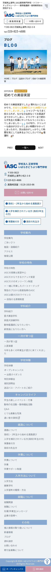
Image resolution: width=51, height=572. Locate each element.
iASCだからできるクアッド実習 (19, 277)
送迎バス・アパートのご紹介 (18, 387)
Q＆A (6, 409)
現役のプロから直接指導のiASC (19, 290)
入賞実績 (8, 345)
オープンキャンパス (12, 569)
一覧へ (25, 147)
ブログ (7, 536)
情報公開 (8, 255)
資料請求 (38, 569)
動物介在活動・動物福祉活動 (18, 404)
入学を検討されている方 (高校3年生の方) (25, 212)
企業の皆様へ (10, 515)
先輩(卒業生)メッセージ (15, 511)
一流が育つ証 (10, 341)
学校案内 (8, 238)
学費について (10, 460)
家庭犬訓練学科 (11, 320)
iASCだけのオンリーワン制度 (18, 281)
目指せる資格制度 (14, 299)
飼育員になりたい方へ (15, 329)
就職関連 (8, 502)
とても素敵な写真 (12, 413)
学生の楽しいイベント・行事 (18, 400)
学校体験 (8, 365)
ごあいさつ (9, 242)
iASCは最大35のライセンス (17, 294)
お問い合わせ (10, 545)
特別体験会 (9, 379)
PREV (10, 147)
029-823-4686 (16, 31)
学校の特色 (9, 268)
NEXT (41, 147)
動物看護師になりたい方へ (17, 324)
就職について (10, 506)
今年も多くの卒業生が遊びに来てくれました (24, 352)
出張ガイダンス (13, 374)
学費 (6, 464)
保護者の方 (12, 221)
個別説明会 (9, 383)
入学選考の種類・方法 (15, 490)
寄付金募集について (14, 550)
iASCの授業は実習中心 (15, 272)
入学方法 (8, 481)
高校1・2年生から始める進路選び (23, 203)
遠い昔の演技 (12, 417)
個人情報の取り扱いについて (18, 527)
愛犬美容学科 (10, 315)
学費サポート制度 (12, 469)
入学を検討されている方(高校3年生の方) (24, 439)
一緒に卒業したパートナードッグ (21, 285)
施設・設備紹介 (11, 247)
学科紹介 (8, 311)
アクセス (8, 251)
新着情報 (8, 532)
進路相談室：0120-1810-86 (20, 184)
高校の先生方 (31, 221)
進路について (10, 430)
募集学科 (8, 485)
